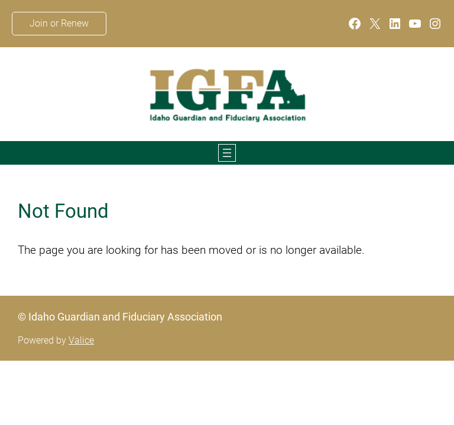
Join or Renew (59, 23)
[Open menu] (227, 153)
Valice (81, 340)
